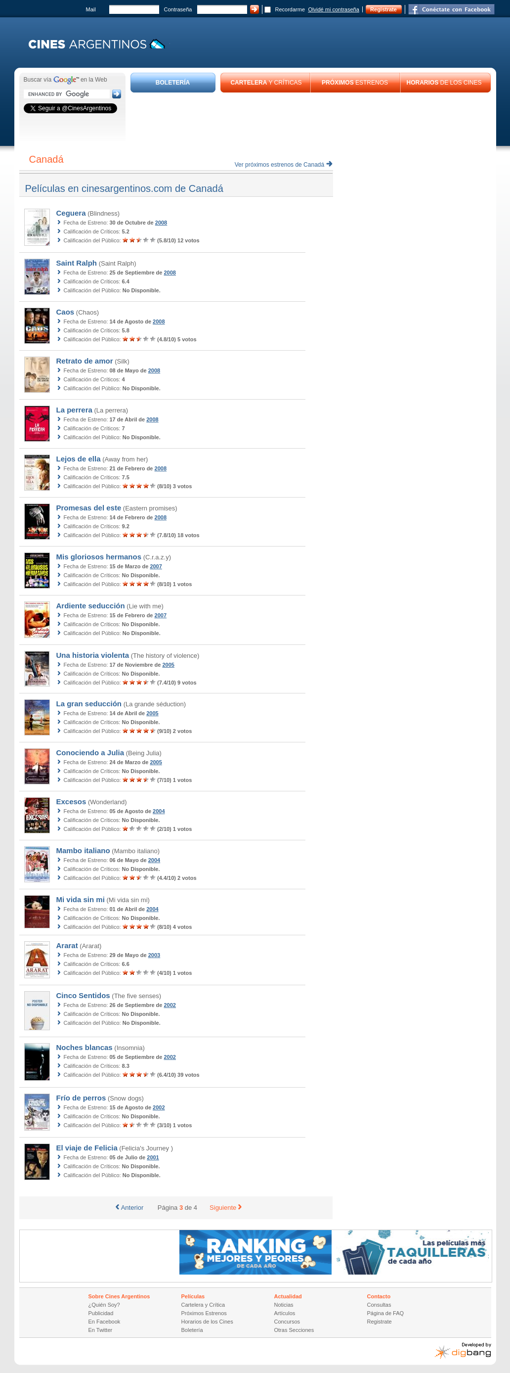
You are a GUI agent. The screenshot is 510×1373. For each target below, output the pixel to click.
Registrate (383, 9)
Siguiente (226, 1207)
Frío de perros (81, 1098)
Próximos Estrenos (204, 1313)
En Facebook (104, 1322)
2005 (168, 665)
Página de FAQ (385, 1313)
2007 (156, 566)
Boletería (192, 1330)
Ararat (67, 945)
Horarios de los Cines (207, 1322)
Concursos (287, 1322)
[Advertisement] (311, 119)
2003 (154, 955)
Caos (65, 312)
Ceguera (71, 213)
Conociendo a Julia (90, 752)
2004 (159, 811)
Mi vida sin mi (80, 899)
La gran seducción (89, 703)
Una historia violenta (92, 655)
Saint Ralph (76, 263)
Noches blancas (84, 1047)
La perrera (74, 410)
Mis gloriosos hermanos (99, 556)
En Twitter (100, 1330)
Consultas (379, 1305)
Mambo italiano (83, 850)
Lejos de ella (78, 459)
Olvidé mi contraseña (333, 9)
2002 (170, 1005)
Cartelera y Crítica (203, 1305)
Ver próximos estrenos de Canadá (284, 164)
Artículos (285, 1313)
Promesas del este (89, 507)
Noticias (284, 1305)
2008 (161, 223)
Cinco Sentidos (83, 995)
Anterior (130, 1207)
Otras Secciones (294, 1330)
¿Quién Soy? (104, 1305)
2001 (153, 1157)
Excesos (71, 801)
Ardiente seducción (90, 605)
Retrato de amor (84, 361)
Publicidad (101, 1313)
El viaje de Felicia (87, 1148)
